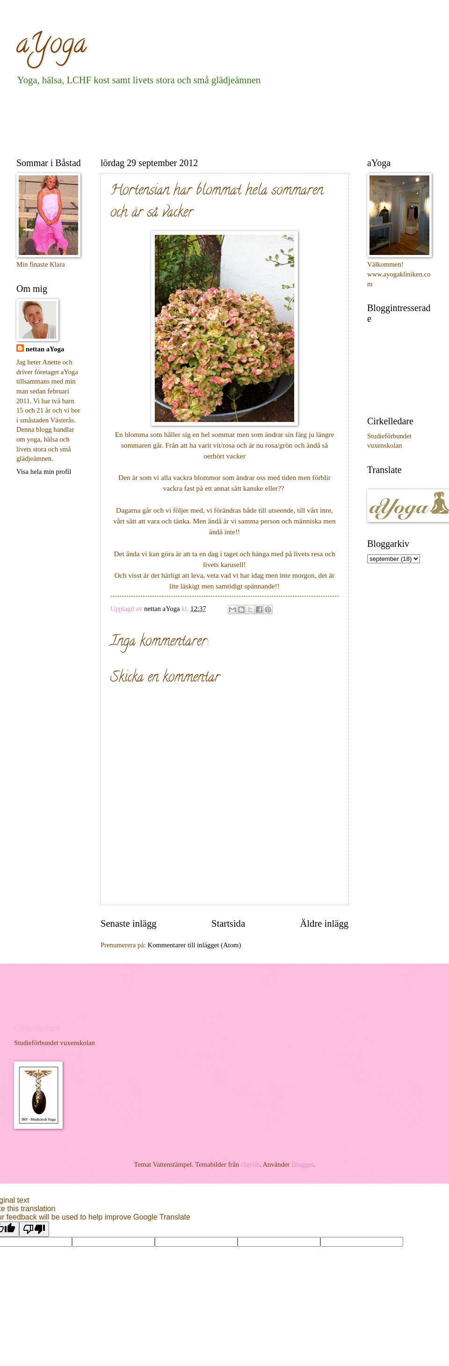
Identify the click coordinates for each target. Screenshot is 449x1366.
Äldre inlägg (324, 923)
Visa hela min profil (43, 471)
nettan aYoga (45, 349)
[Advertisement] (186, 120)
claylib (250, 1164)
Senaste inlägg (129, 923)
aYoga (51, 46)
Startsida (228, 923)
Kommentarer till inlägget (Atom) (194, 945)
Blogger (302, 1164)
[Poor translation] (34, 1229)
